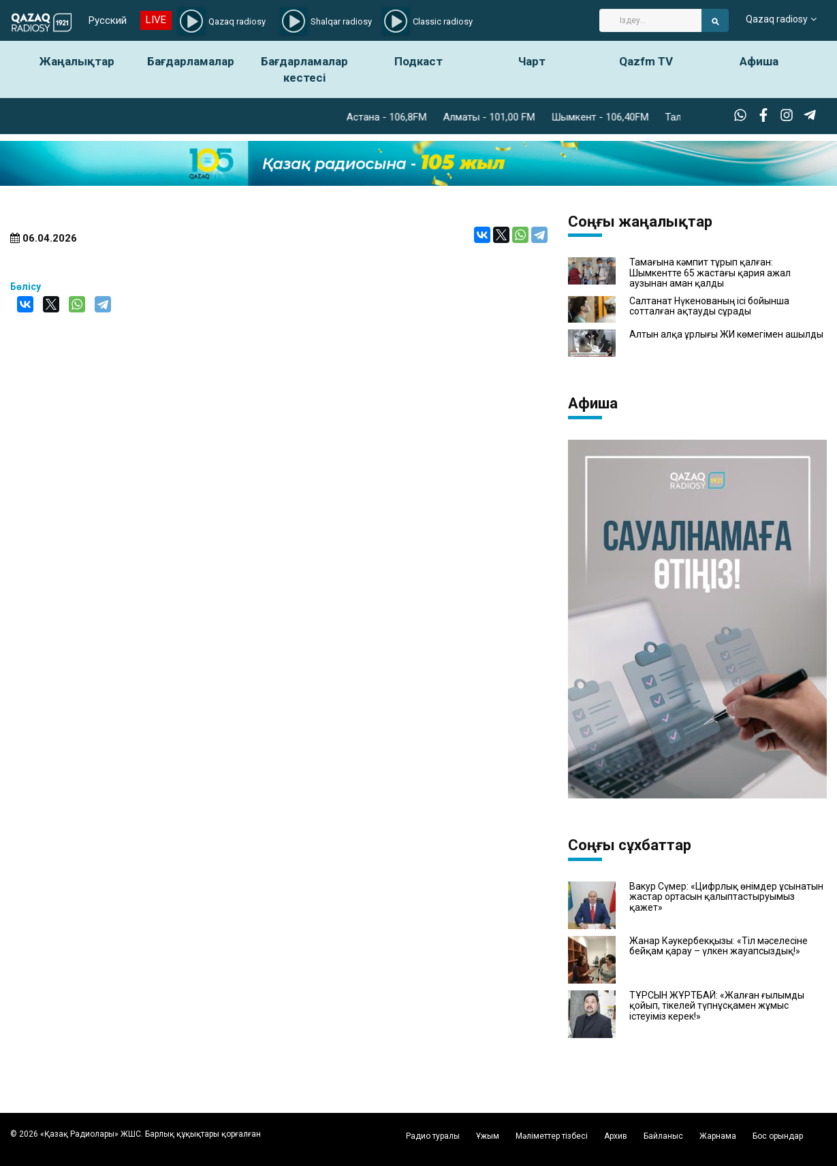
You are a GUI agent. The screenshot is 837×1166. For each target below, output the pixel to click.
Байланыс (663, 1136)
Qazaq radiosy (777, 20)
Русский (106, 20)
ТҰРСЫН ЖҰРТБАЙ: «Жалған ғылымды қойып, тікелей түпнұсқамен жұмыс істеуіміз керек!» (716, 1006)
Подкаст (418, 61)
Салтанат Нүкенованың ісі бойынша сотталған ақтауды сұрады (709, 306)
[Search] (650, 20)
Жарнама (717, 1136)
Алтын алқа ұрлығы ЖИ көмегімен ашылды (726, 334)
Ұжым (487, 1136)
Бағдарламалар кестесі (304, 69)
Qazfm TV (646, 61)
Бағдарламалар (190, 61)
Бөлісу (25, 286)
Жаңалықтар (77, 61)
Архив (615, 1136)
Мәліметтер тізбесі (552, 1136)
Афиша (759, 61)
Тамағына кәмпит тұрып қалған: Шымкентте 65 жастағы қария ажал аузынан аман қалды (710, 273)
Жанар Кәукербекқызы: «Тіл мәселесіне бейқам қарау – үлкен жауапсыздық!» (718, 946)
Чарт (532, 61)
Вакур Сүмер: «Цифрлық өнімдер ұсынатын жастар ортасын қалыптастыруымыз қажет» (726, 897)
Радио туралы (433, 1136)
